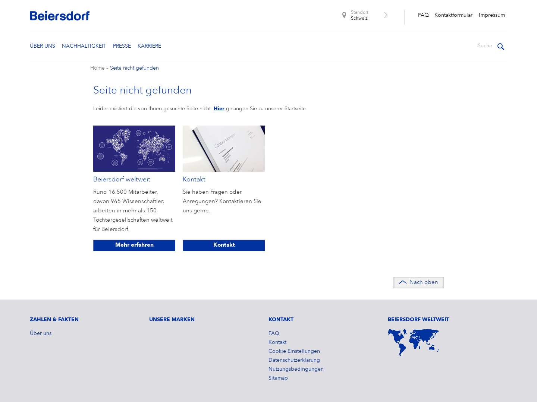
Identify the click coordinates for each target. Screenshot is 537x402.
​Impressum (492, 15)
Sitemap (278, 378)
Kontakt (224, 245)
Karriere (149, 46)
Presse (122, 46)
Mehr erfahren (134, 245)
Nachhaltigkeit (84, 46)
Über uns (42, 46)
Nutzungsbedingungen (296, 369)
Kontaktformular (453, 15)
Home (97, 68)
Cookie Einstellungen (294, 351)
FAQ (423, 15)
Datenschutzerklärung (294, 360)
